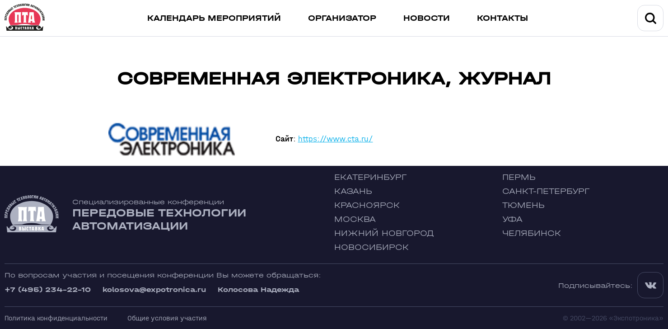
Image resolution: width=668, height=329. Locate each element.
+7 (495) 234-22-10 (48, 289)
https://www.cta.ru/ (335, 139)
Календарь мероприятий (214, 18)
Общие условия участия (167, 318)
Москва (355, 219)
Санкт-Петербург (545, 191)
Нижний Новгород (384, 233)
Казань (353, 191)
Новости (426, 18)
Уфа (512, 219)
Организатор (342, 18)
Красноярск (367, 205)
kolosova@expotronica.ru (154, 289)
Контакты (502, 18)
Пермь (519, 177)
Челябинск (531, 233)
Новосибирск (371, 247)
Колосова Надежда (258, 289)
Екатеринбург (370, 177)
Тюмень (523, 205)
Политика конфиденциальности (56, 318)
